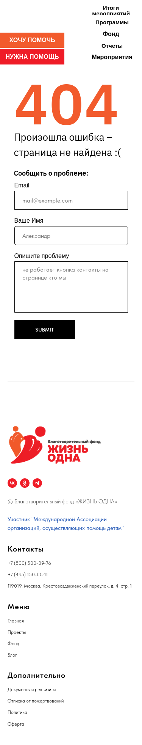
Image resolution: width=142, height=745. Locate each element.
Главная (16, 621)
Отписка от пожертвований (36, 701)
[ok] (25, 483)
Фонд (13, 643)
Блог (12, 655)
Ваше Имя (29, 220)
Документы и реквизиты (32, 689)
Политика (17, 712)
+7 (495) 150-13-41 (28, 574)
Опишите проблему (41, 256)
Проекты (17, 632)
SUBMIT (44, 330)
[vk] (12, 483)
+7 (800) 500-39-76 (29, 563)
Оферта (16, 724)
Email (22, 185)
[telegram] (37, 483)
